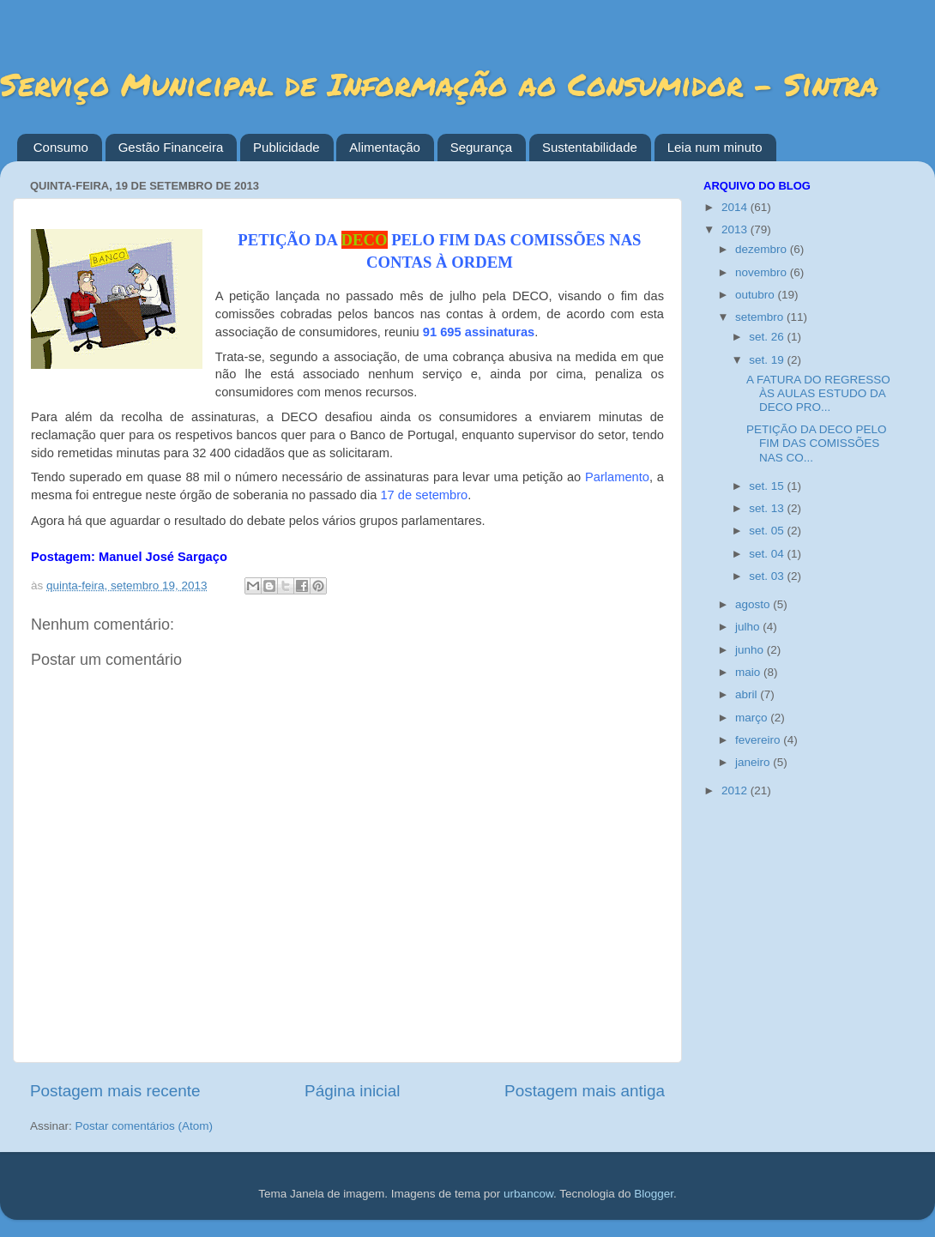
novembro (762, 272)
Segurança (481, 147)
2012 (736, 790)
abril (747, 694)
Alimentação (384, 147)
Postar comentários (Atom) (144, 1125)
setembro (761, 317)
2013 (736, 229)
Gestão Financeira (171, 147)
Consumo (60, 147)
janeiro (754, 762)
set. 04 (768, 553)
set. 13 (768, 508)
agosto (754, 604)
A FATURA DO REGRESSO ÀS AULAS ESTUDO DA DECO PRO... (818, 393)
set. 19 (768, 359)
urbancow (528, 1193)
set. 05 (768, 530)
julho (749, 626)
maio (749, 672)
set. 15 (768, 486)
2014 (736, 207)
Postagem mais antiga (584, 1091)
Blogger (653, 1193)
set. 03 (768, 576)
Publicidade (286, 147)
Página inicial (352, 1091)
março (752, 717)
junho (751, 649)
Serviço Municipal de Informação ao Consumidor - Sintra (439, 84)
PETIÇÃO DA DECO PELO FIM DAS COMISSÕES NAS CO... (816, 443)
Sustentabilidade (589, 147)
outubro (756, 294)
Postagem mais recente (115, 1091)
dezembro (762, 249)
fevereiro (759, 739)
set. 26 (768, 336)
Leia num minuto (715, 147)
